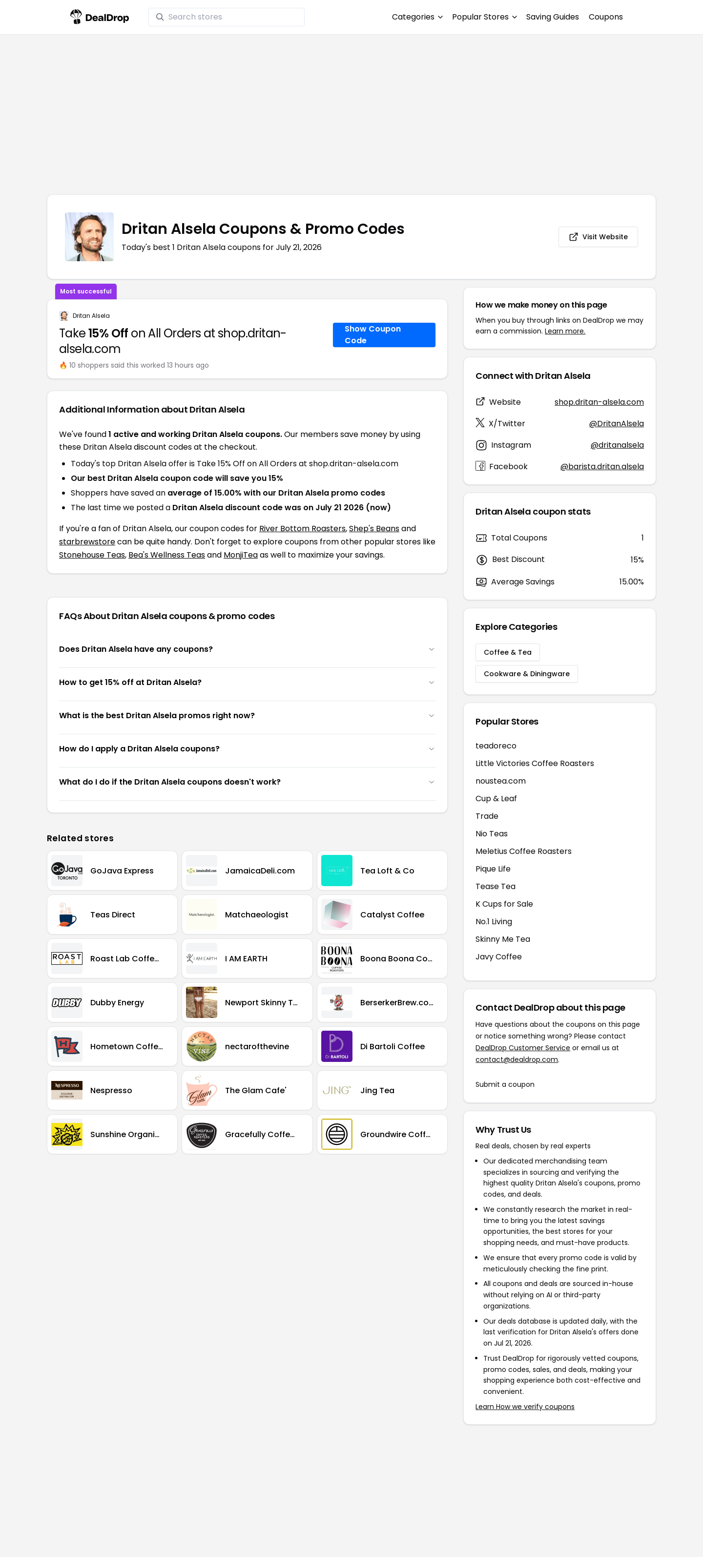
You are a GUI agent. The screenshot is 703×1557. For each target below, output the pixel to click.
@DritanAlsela (616, 423)
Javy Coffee (499, 956)
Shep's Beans (374, 528)
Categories (417, 16)
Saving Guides (552, 16)
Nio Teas (492, 833)
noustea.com (501, 781)
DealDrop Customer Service (523, 1048)
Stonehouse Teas (92, 555)
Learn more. (565, 331)
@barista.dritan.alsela (602, 466)
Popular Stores (484, 16)
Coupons (606, 16)
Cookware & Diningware (527, 674)
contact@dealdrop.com (517, 1059)
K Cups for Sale (504, 904)
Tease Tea (496, 886)
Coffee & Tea (508, 652)
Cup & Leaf (496, 798)
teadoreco (496, 745)
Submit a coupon (505, 1084)
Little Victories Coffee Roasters (535, 763)
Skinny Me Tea (503, 939)
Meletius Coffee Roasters (524, 851)
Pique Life (493, 868)
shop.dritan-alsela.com (599, 402)
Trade (487, 816)
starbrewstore (87, 541)
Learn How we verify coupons (525, 1407)
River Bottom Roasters (302, 528)
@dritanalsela (617, 445)
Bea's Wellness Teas (166, 555)
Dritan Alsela (91, 316)
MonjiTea (241, 555)
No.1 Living (494, 921)
